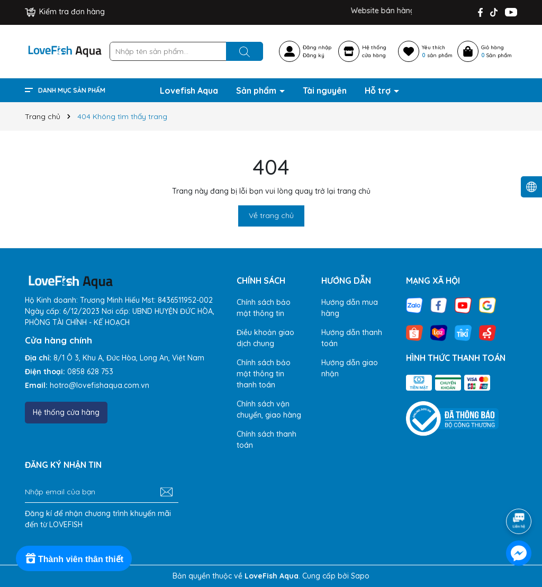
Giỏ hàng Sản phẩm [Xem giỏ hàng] (496, 51)
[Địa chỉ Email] (101, 492)
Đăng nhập (317, 47)
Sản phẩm (257, 90)
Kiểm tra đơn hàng (65, 11)
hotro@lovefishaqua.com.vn (99, 385)
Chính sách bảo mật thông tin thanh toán (264, 374)
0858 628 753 (90, 371)
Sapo (360, 576)
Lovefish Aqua (189, 90)
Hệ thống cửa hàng (66, 412)
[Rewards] (74, 558)
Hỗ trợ (379, 90)
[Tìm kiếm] (244, 51)
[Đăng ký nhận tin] (166, 492)
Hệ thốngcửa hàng (374, 51)
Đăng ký (313, 55)
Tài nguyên (325, 90)
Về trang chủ (271, 215)
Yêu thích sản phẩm (437, 51)
